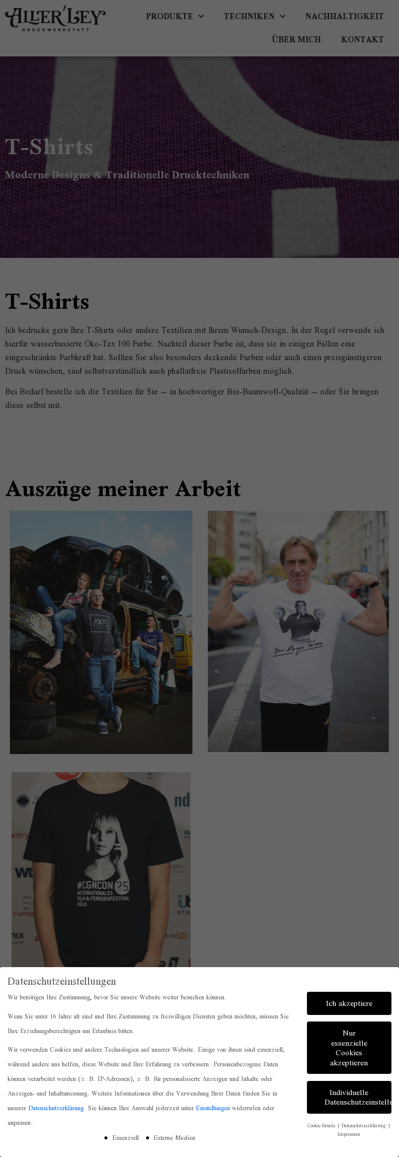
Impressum (349, 1132)
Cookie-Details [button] (322, 1123)
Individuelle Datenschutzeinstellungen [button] (358, 1095)
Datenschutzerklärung (56, 1106)
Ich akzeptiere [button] (349, 1001)
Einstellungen (213, 1106)
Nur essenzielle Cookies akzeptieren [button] (349, 1045)
